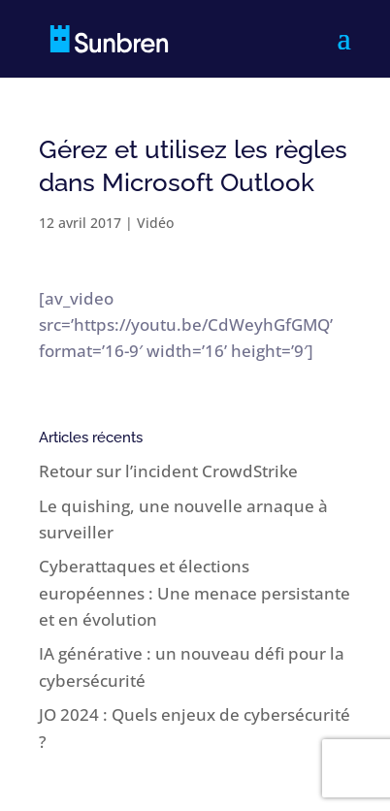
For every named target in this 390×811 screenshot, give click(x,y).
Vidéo (155, 222)
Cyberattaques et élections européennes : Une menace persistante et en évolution (194, 592)
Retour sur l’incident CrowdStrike (168, 471)
